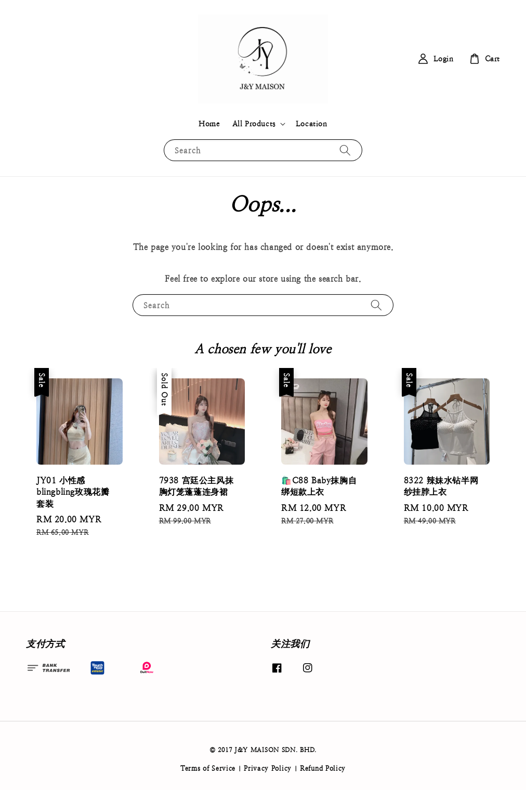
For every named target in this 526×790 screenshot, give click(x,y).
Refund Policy (323, 768)
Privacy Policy (268, 768)
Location (311, 124)
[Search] (345, 150)
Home (209, 124)
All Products (253, 124)
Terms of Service (207, 768)
